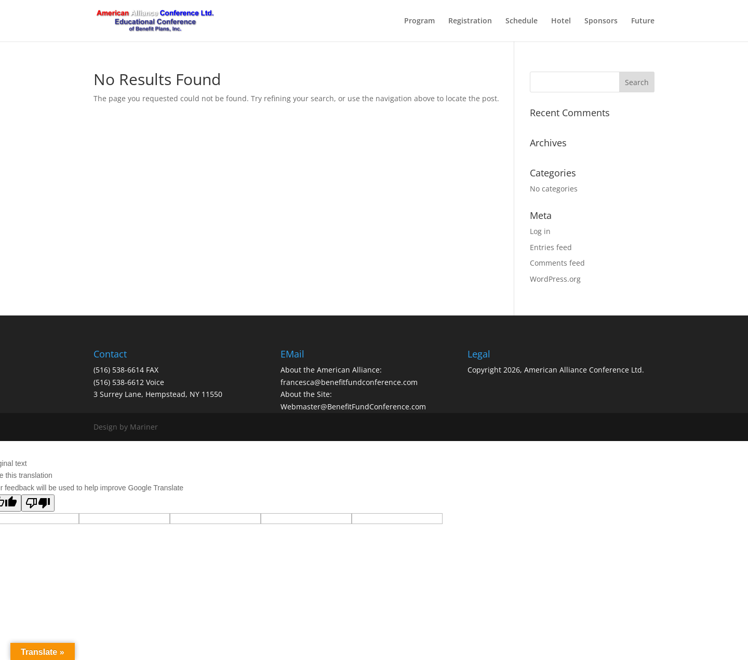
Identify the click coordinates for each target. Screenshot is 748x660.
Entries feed (551, 247)
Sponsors (601, 21)
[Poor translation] (38, 503)
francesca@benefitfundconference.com (349, 382)
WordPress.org (555, 279)
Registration (470, 21)
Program (419, 21)
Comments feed (557, 263)
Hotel (561, 21)
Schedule (521, 21)
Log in (540, 231)
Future (642, 21)
